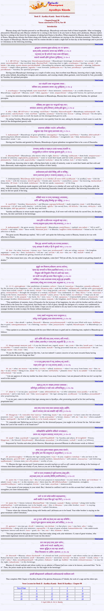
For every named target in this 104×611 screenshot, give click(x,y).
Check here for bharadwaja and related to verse (52, 609)
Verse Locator (99, 44)
